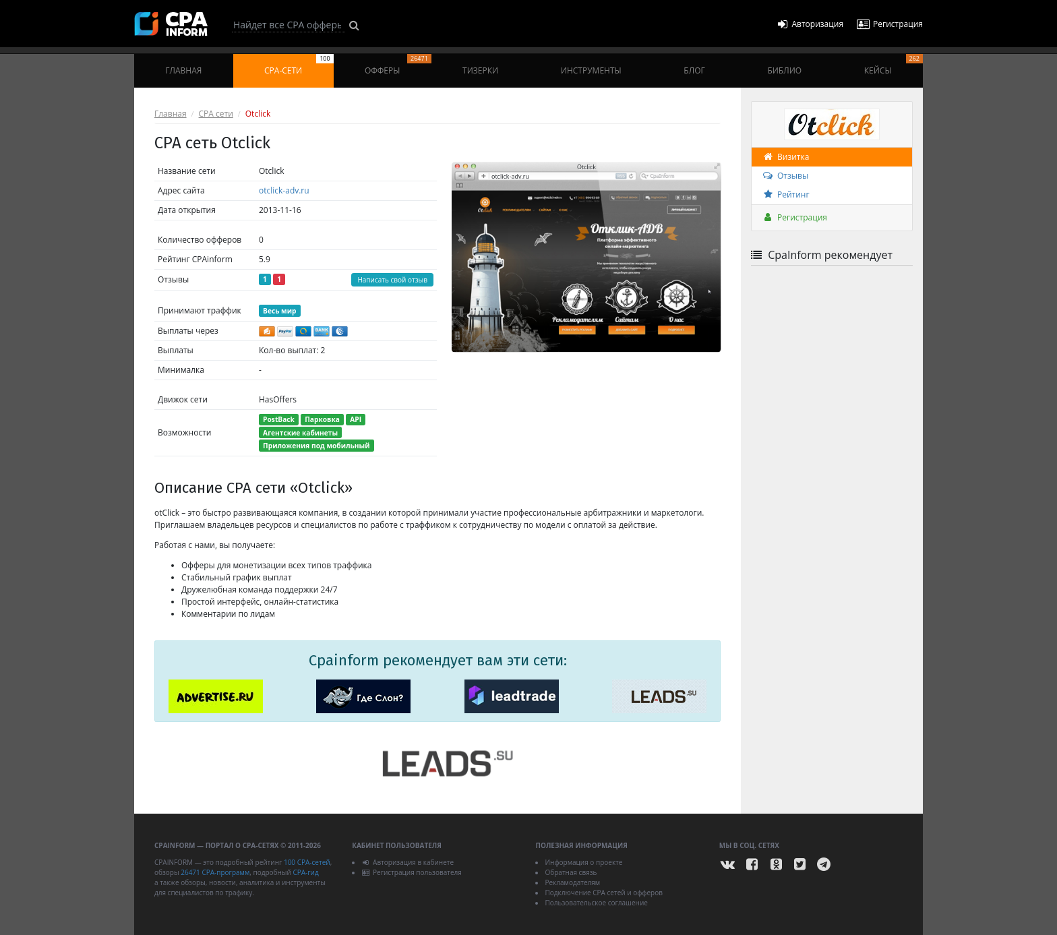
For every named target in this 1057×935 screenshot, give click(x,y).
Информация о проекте (583, 862)
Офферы (398, 65)
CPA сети (216, 113)
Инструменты (591, 70)
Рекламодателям (572, 882)
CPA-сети (299, 65)
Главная (183, 70)
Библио (784, 70)
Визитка (785, 156)
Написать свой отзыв (392, 279)
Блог (694, 70)
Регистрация (794, 217)
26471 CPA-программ (215, 872)
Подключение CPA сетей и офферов (604, 892)
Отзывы (785, 175)
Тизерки (480, 70)
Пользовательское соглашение (596, 902)
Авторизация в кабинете (407, 862)
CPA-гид (305, 872)
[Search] (288, 25)
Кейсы (893, 65)
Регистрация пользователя (411, 872)
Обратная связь (571, 872)
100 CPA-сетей (307, 862)
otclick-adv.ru (284, 190)
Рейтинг (786, 194)
